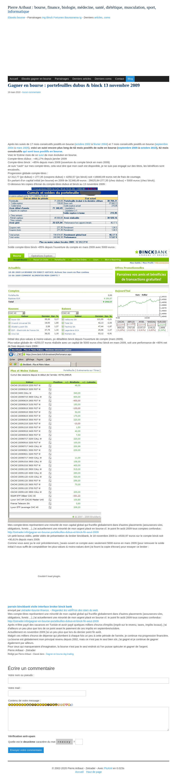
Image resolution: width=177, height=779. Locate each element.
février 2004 (100, 144)
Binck (49, 17)
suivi (41, 155)
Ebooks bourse (16, 17)
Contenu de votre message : (24, 700)
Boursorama (71, 17)
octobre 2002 (82, 144)
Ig (80, 17)
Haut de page (94, 771)
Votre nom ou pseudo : (21, 675)
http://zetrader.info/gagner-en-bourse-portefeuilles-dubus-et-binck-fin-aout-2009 (53, 532)
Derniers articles (81, 78)
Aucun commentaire (31, 92)
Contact (119, 78)
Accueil (14, 78)
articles (98, 17)
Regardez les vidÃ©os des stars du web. (75, 610)
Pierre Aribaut (19, 7)
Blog (130, 78)
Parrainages (62, 78)
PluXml (108, 768)
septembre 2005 (128, 147)
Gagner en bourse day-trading (60, 654)
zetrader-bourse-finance (35, 610)
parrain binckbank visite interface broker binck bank (40, 606)
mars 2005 (22, 147)
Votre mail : (14, 687)
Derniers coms (103, 78)
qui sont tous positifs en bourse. (43, 151)
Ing (44, 17)
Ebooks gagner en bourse (36, 78)
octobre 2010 (148, 147)
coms (107, 17)
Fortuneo (58, 17)
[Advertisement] (88, 46)
